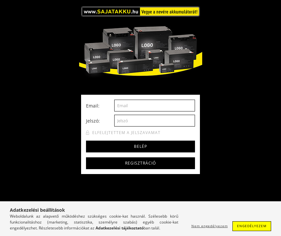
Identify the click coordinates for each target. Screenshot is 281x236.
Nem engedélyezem (209, 226)
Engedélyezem (252, 226)
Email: (92, 106)
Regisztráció (140, 163)
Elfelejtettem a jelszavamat (126, 132)
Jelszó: (93, 121)
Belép (140, 146)
